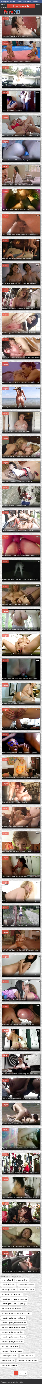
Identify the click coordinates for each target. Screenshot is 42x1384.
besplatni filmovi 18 (8, 1285)
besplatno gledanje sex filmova (12, 1342)
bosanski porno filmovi (9, 1356)
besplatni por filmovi (8, 1289)
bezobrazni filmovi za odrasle (12, 1351)
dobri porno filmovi (27, 1356)
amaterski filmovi (22, 1280)
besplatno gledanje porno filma (12, 1332)
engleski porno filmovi (9, 1365)
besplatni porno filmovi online (12, 1294)
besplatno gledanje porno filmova (13, 1337)
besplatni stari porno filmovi (11, 1308)
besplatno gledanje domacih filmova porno (16, 1313)
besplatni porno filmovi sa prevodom (14, 1299)
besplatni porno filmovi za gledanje (14, 1304)
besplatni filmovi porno (26, 1285)
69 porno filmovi (7, 1280)
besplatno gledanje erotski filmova (13, 1318)
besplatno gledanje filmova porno (13, 1327)
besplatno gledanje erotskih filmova (14, 1323)
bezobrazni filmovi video (10, 1346)
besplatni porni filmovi (26, 1289)
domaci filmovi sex (8, 1360)
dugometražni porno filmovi (27, 1360)
